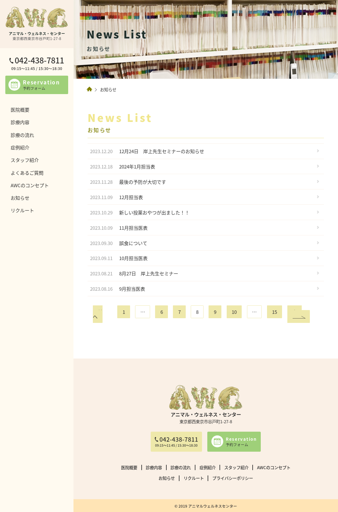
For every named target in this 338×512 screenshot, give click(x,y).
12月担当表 (116, 197)
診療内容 (20, 121)
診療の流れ (22, 134)
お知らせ (20, 197)
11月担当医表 (119, 227)
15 (274, 311)
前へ (98, 314)
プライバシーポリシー (232, 478)
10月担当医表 (119, 258)
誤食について (118, 243)
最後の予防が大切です (128, 181)
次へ (297, 311)
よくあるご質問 (27, 172)
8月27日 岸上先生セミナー (134, 273)
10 (234, 311)
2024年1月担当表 (122, 166)
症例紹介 (20, 147)
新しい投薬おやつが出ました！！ (139, 212)
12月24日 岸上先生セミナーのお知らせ (147, 151)
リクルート (22, 210)
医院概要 (20, 109)
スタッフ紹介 (25, 159)
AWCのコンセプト (30, 185)
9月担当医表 (117, 288)
